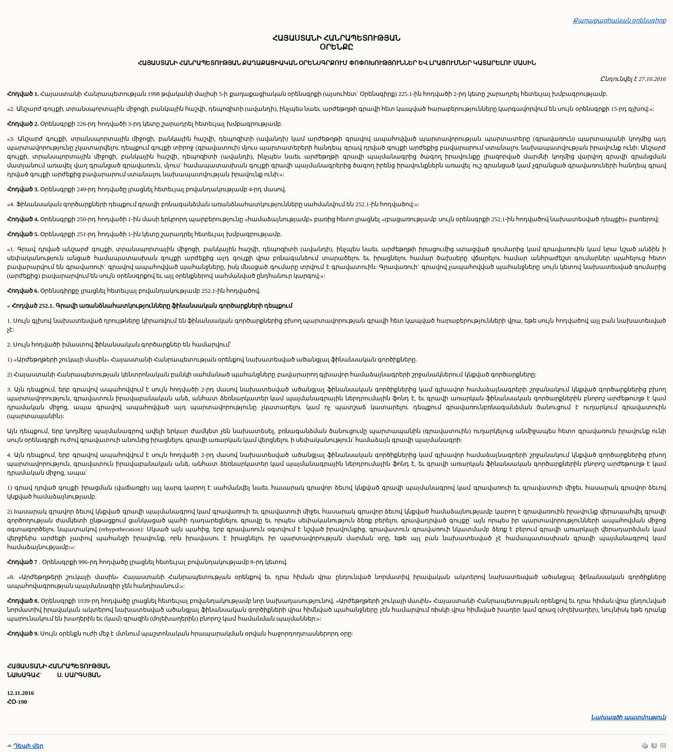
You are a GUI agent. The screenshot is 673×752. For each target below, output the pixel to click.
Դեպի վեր (28, 746)
